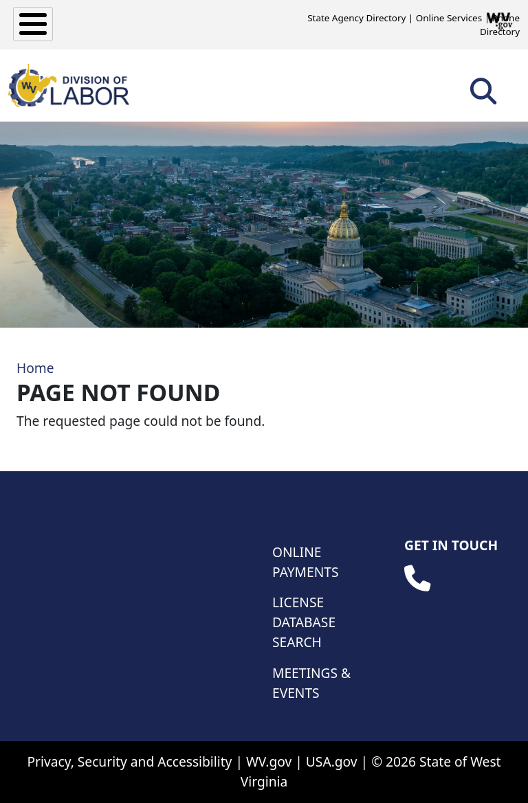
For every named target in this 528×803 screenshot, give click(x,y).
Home (35, 368)
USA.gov (332, 761)
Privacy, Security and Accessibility (129, 761)
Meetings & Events (311, 683)
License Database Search (304, 622)
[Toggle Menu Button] (33, 24)
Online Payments (305, 562)
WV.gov (269, 761)
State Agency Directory (356, 18)
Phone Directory (500, 25)
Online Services (449, 18)
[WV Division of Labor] (68, 85)
